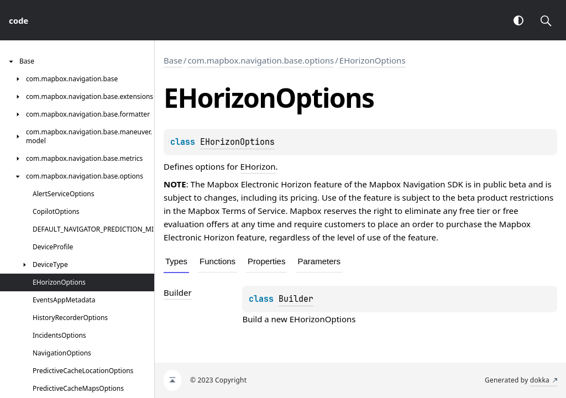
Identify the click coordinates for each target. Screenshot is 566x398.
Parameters (318, 261)
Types (176, 261)
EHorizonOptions (372, 60)
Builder (296, 299)
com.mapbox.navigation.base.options (260, 60)
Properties (266, 261)
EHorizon (258, 166)
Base (173, 60)
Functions (217, 261)
